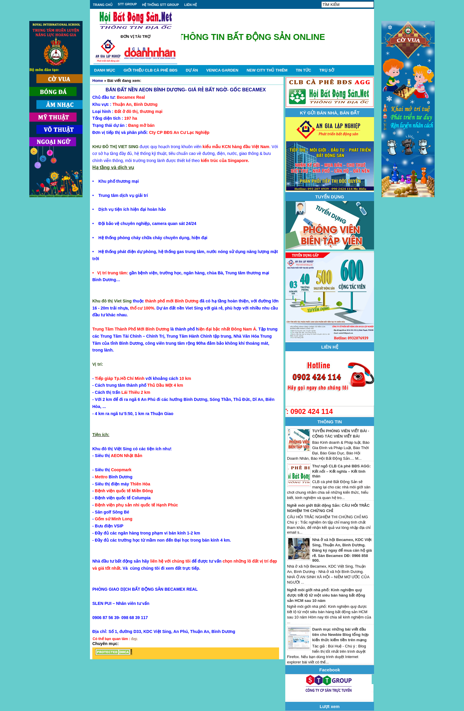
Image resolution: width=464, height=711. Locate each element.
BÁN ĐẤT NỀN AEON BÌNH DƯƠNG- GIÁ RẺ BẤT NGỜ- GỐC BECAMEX (186, 89)
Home (97, 80)
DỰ (192, 70)
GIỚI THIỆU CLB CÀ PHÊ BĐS (150, 70)
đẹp (134, 639)
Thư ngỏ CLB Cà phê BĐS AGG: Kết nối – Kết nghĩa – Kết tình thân (341, 471)
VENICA (222, 70)
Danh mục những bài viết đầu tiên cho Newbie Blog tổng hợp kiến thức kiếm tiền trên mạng (340, 634)
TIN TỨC (303, 70)
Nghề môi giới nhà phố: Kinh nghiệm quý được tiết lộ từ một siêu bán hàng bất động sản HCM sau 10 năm (326, 595)
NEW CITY (266, 70)
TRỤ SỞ (326, 70)
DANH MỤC (104, 70)
